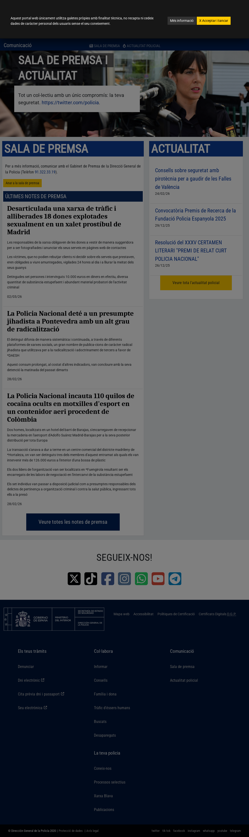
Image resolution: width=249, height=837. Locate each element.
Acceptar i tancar (213, 21)
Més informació (182, 21)
